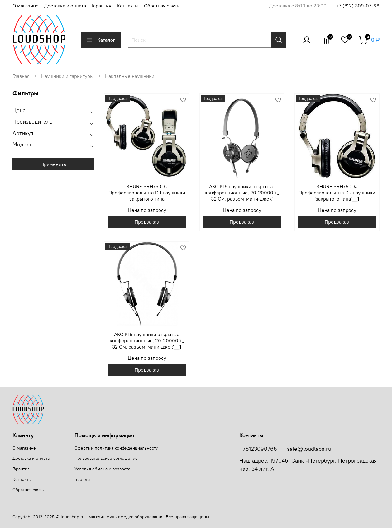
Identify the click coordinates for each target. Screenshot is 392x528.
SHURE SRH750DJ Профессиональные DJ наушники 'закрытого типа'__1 (337, 192)
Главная (21, 76)
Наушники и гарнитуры (67, 76)
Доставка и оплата (65, 5)
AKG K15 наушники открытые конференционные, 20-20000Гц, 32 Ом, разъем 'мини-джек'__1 (147, 340)
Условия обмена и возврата (102, 469)
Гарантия (101, 5)
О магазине (25, 5)
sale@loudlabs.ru (309, 448)
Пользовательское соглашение (106, 458)
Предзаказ (147, 222)
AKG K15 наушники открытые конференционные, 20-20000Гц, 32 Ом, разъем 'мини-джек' (242, 192)
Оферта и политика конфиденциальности (116, 448)
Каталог (100, 40)
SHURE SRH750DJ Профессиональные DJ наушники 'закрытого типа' (146, 192)
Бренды (82, 479)
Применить (53, 164)
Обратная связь (161, 5)
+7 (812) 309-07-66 (358, 5)
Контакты (127, 5)
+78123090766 (258, 448)
